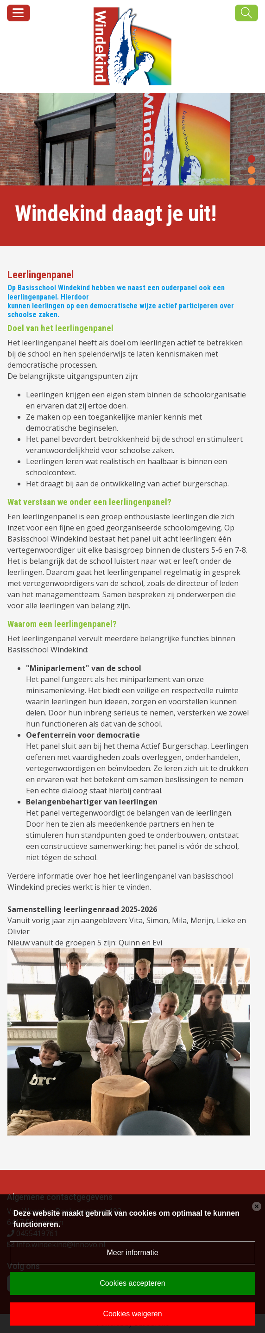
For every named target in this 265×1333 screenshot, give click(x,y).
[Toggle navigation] (18, 13)
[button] (251, 158)
